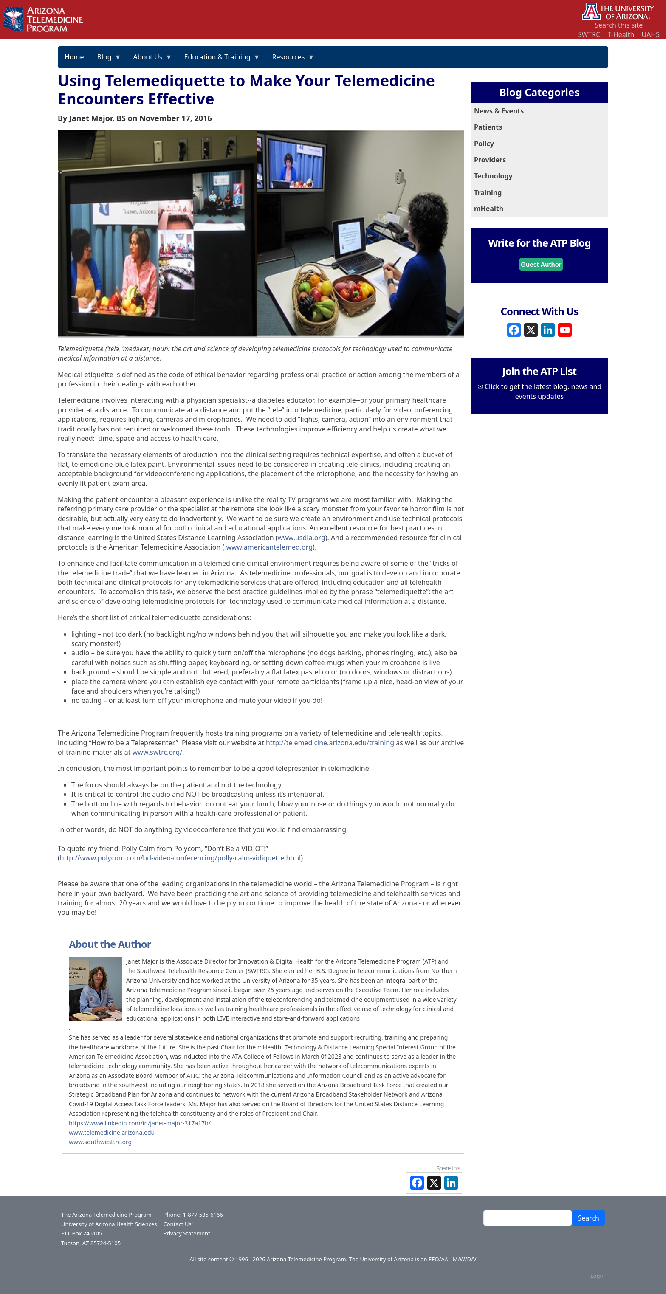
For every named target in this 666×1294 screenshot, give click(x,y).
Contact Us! (178, 1224)
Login (597, 1276)
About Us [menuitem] (149, 60)
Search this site (619, 25)
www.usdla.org (301, 537)
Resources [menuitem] (290, 60)
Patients (488, 127)
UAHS (651, 34)
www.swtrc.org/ (158, 752)
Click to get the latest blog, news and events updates (543, 391)
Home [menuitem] (74, 57)
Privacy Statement (187, 1233)
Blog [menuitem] (106, 60)
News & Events (499, 111)
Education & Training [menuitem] (219, 60)
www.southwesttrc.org (100, 1142)
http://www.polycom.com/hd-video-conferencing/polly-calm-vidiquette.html (180, 858)
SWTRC (589, 34)
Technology (493, 175)
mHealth (488, 208)
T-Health (620, 34)
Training (488, 192)
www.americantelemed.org (269, 547)
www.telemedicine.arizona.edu (112, 1132)
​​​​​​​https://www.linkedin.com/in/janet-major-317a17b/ (140, 1123)
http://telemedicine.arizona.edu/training (330, 742)
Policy (484, 143)
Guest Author (541, 264)
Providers (490, 159)
